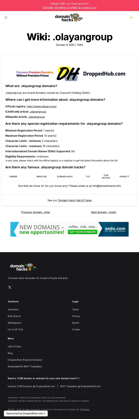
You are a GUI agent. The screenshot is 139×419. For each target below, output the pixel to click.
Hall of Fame (14, 346)
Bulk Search (14, 316)
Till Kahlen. (85, 409)
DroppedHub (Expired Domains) (25, 359)
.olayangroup (38, 111)
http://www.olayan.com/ (42, 106)
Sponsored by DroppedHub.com (25, 413)
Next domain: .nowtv (103, 212)
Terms (75, 309)
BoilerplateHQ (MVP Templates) (25, 366)
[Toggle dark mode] (131, 17)
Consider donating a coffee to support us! (69, 7)
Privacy (76, 316)
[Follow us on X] (10, 287)
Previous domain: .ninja (35, 212)
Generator (13, 309)
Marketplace (14, 322)
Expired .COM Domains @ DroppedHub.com (31, 386)
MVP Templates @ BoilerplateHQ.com (80, 386)
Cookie (76, 329)
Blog (10, 353)
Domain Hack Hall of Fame (75, 200)
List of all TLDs (15, 329)
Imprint (75, 322)
